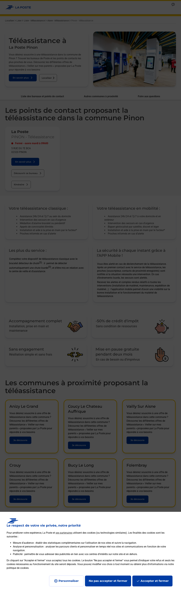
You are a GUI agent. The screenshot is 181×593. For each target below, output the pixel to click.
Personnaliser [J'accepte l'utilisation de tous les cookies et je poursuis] (69, 581)
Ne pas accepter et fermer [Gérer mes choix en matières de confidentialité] (108, 581)
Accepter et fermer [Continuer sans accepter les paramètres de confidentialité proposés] (155, 581)
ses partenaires (64, 532)
